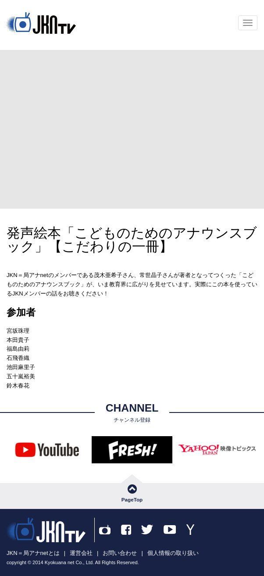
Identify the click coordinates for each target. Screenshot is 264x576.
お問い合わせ (120, 553)
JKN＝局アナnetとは (33, 553)
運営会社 (81, 553)
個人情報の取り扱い (173, 553)
